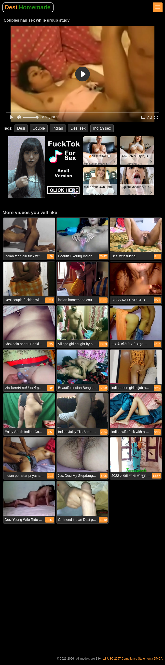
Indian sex (102, 128)
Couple (38, 128)
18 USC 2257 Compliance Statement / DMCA (133, 658)
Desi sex (77, 128)
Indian (57, 128)
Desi (28, 7)
